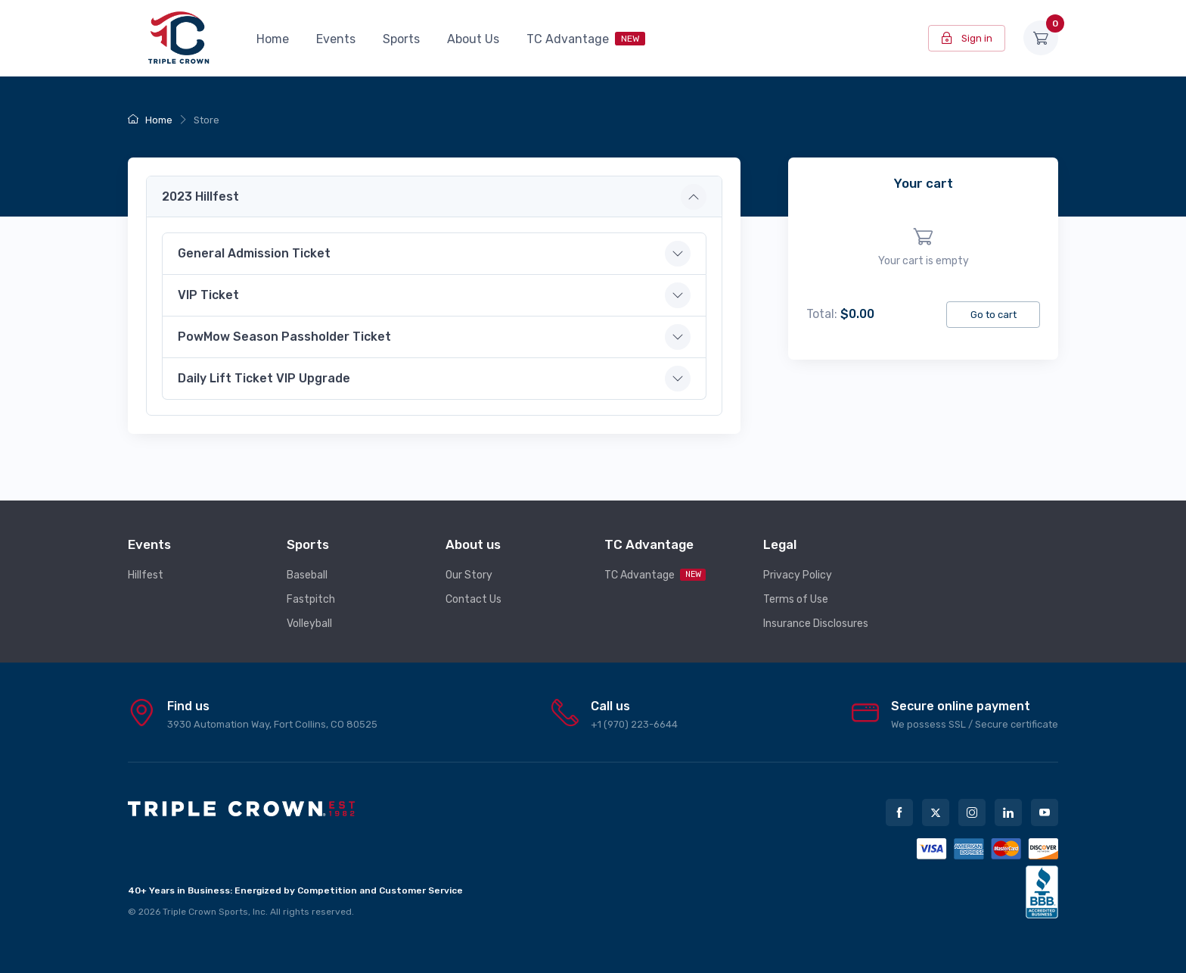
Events (335, 39)
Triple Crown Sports (205, 911)
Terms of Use (795, 599)
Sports (401, 39)
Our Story (469, 575)
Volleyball (309, 623)
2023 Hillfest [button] (200, 196)
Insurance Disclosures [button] (815, 623)
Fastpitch (311, 599)
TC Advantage (585, 39)
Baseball (307, 575)
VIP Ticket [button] (208, 295)
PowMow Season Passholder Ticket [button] (284, 336)
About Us (473, 39)
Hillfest (145, 575)
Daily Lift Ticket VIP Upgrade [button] (264, 378)
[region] (923, 248)
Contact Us (473, 599)
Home (272, 39)
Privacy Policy (797, 575)
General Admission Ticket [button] (254, 253)
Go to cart (993, 314)
